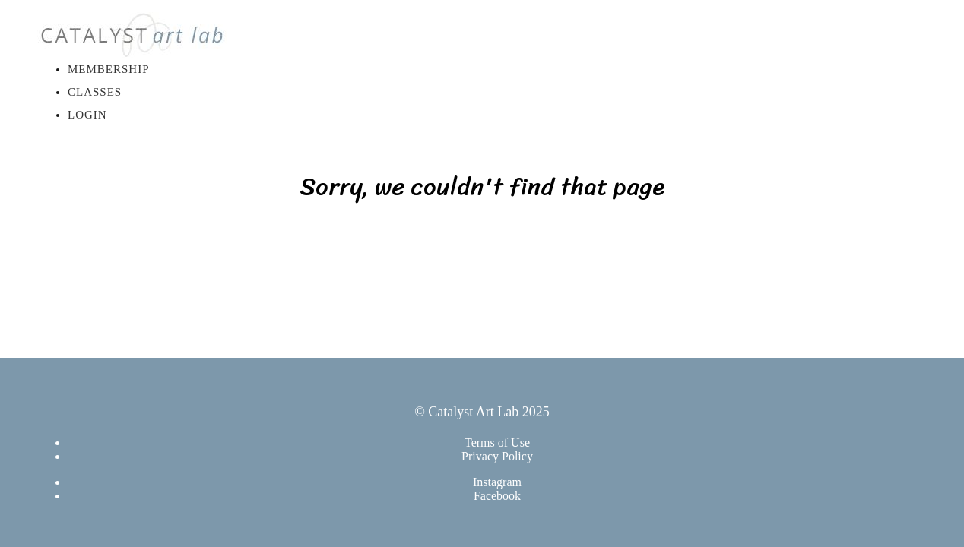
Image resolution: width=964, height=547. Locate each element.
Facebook (497, 495)
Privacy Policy (497, 456)
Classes (95, 92)
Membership (109, 69)
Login (87, 115)
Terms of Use (497, 442)
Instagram (497, 482)
